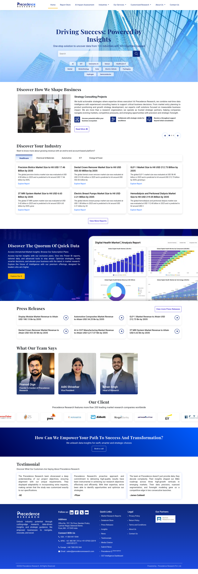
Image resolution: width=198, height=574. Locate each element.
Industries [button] (103, 5)
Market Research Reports (111, 516)
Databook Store (107, 520)
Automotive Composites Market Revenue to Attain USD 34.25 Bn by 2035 (93, 318)
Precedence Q (111, 551)
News (103, 534)
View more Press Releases (168, 309)
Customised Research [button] (140, 5)
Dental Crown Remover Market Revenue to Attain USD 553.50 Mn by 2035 (39, 331)
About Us (132, 529)
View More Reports (98, 221)
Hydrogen (90, 74)
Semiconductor (105, 74)
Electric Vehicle (110, 69)
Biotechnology (84, 69)
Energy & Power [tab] (96, 158)
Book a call (99, 449)
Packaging (126, 69)
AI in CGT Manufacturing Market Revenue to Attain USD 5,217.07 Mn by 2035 (94, 331)
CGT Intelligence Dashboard (112, 556)
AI (73, 64)
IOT (81, 64)
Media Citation (107, 542)
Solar (97, 69)
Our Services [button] (119, 5)
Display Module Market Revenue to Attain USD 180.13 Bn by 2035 (38, 318)
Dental (70, 69)
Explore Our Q (16, 276)
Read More (82, 129)
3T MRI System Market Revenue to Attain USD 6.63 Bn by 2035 (149, 331)
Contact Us (174, 5)
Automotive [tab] (66, 158)
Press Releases (107, 525)
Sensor (107, 64)
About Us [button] (160, 5)
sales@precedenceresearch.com (80, 551)
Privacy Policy (134, 516)
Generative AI (93, 64)
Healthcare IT (121, 64)
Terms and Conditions (137, 525)
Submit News (106, 547)
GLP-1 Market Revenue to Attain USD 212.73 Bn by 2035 (147, 318)
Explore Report (24, 184)
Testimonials (106, 538)
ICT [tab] (80, 158)
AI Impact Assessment (84, 5)
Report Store (65, 5)
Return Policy (134, 520)
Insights (104, 529)
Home (52, 5)
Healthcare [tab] (24, 158)
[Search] (95, 54)
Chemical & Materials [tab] (45, 158)
